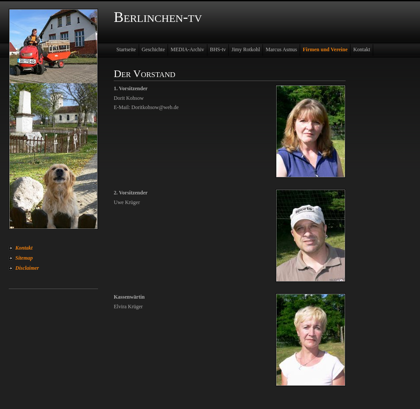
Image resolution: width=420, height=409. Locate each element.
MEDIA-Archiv (187, 49)
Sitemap (24, 258)
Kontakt (23, 248)
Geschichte (153, 49)
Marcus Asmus (281, 49)
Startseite (126, 49)
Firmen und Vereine (325, 49)
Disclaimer (27, 268)
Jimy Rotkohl (245, 49)
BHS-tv (218, 49)
